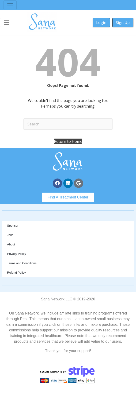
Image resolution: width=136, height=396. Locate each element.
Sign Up (123, 22)
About (11, 244)
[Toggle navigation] (10, 5)
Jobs (10, 235)
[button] (68, 141)
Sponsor (12, 225)
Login (101, 22)
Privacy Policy (16, 254)
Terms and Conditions (22, 263)
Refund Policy (16, 272)
